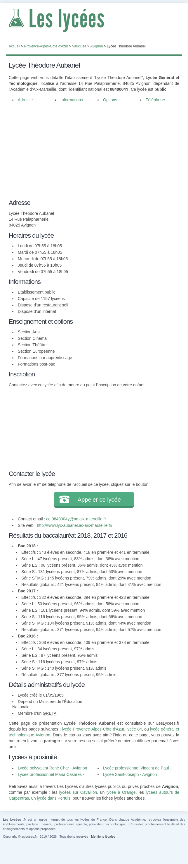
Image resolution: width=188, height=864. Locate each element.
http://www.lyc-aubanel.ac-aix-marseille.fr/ (74, 525)
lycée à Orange (121, 792)
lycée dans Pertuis (53, 798)
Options (110, 99)
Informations (71, 99)
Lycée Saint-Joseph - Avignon (130, 774)
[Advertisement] (94, 150)
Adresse (25, 99)
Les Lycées (94, 20)
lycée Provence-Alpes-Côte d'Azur (93, 729)
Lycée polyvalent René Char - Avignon (52, 768)
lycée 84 (134, 729)
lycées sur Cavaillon (78, 792)
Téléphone (155, 99)
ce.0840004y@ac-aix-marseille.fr (76, 519)
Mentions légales (103, 836)
